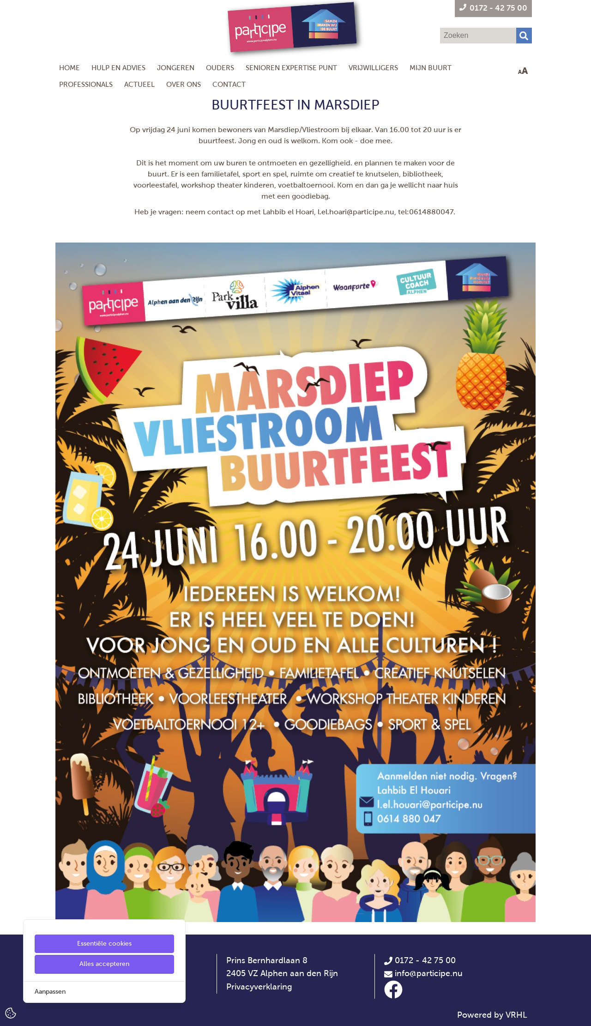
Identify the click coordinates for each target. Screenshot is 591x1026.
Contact (229, 84)
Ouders (220, 68)
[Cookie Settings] (10, 1012)
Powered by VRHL (492, 1015)
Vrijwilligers (373, 68)
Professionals (86, 84)
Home (69, 68)
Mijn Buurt (431, 68)
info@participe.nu (429, 973)
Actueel (139, 84)
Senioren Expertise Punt (291, 68)
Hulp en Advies (118, 68)
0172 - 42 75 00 (420, 960)
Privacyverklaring (259, 986)
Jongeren (175, 68)
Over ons (183, 84)
